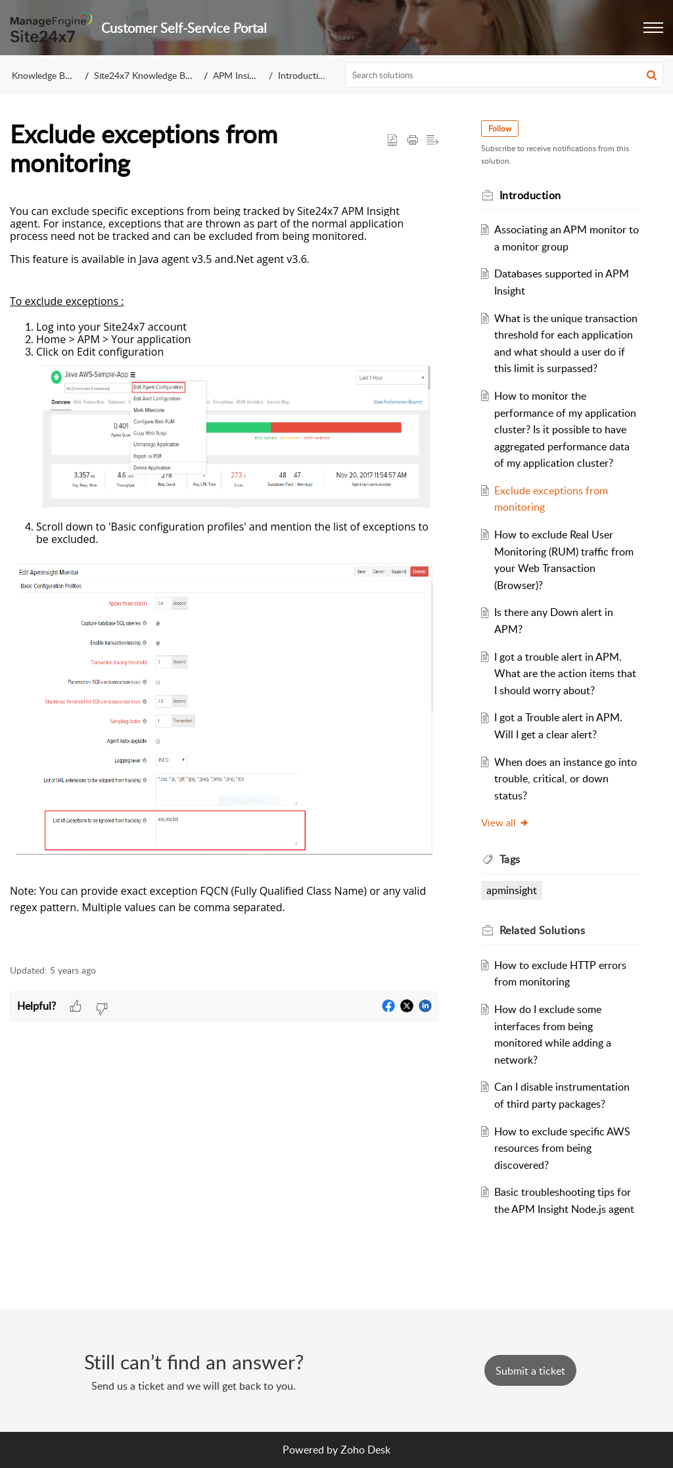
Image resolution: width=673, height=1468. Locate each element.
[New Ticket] (530, 1370)
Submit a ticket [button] (530, 1370)
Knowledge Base (45, 75)
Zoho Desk (365, 1449)
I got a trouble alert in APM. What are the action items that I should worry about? (565, 674)
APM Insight (237, 75)
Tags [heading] (510, 859)
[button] (653, 27)
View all (505, 822)
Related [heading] (542, 930)
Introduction (303, 75)
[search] (504, 74)
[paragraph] (224, 578)
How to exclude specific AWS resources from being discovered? (562, 1148)
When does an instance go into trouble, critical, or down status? (565, 779)
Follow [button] (499, 128)
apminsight (511, 890)
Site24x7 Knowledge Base (146, 75)
